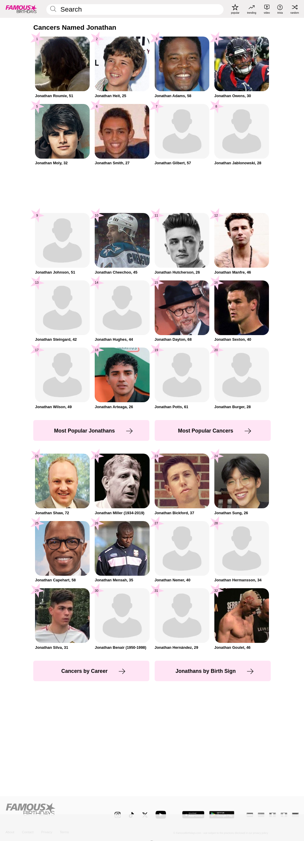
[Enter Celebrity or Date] (134, 9)
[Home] (51, 812)
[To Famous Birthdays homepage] (21, 9)
